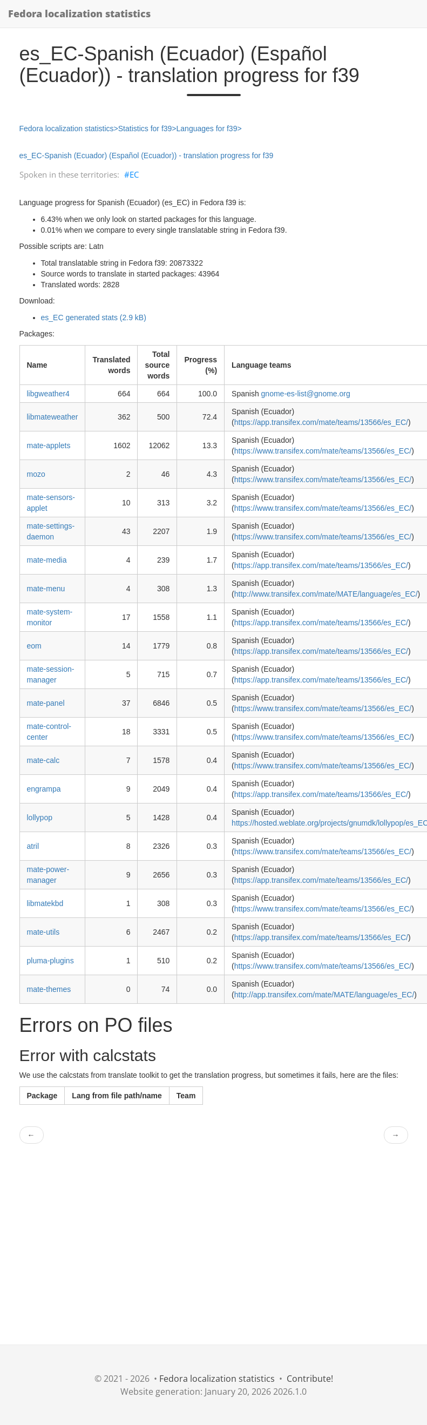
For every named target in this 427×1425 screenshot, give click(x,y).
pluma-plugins (50, 960)
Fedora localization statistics (79, 13)
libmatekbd (45, 903)
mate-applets (49, 445)
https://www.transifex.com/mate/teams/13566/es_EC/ (322, 451)
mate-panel (46, 703)
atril (33, 846)
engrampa (44, 789)
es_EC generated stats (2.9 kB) (93, 317)
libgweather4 (48, 393)
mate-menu (46, 588)
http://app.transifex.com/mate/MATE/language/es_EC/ (324, 994)
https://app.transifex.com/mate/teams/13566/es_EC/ (321, 422)
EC (134, 174)
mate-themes (49, 989)
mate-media (47, 560)
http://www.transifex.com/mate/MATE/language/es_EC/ (326, 594)
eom (34, 645)
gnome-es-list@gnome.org (305, 393)
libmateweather (52, 417)
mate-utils (43, 932)
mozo (36, 474)
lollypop (39, 817)
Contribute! (310, 1379)
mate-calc (43, 760)
